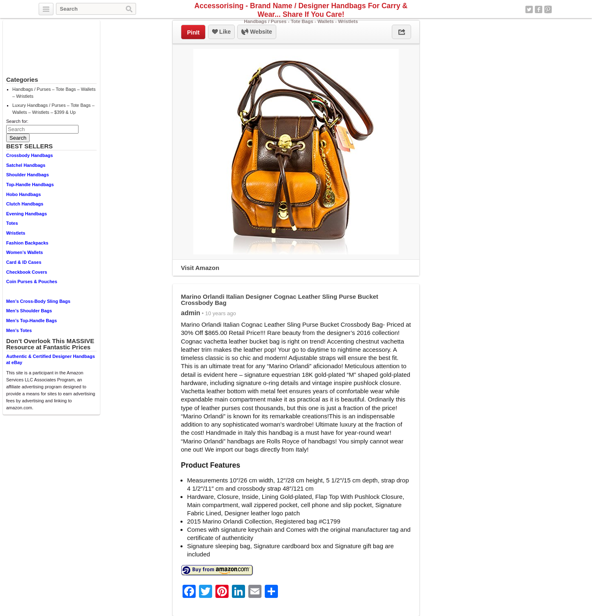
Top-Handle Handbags (30, 184)
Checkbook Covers (26, 272)
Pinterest (548, 9)
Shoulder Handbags (27, 174)
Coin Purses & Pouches (31, 281)
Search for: (17, 121)
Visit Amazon (200, 267)
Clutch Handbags (24, 203)
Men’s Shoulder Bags (29, 310)
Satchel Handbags (25, 165)
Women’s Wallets (24, 252)
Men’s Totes (19, 330)
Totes (12, 223)
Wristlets (15, 233)
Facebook (538, 9)
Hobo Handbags (23, 194)
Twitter (529, 9)
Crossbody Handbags (29, 155)
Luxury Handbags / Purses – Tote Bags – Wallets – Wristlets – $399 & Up (53, 109)
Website (256, 32)
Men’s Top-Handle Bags (31, 320)
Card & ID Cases (24, 262)
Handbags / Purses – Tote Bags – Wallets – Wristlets (53, 93)
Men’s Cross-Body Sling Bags (38, 301)
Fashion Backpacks (27, 242)
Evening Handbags (26, 213)
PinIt (193, 32)
